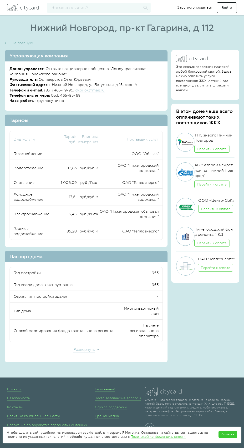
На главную (22, 43)
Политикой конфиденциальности (158, 436)
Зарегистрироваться (194, 7)
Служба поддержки (111, 407)
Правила (14, 389)
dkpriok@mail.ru (90, 90)
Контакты (15, 407)
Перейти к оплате (212, 149)
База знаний (105, 389)
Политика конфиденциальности (33, 416)
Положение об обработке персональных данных (47, 425)
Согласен (227, 434)
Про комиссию (107, 416)
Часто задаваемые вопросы (118, 398)
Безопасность (18, 398)
